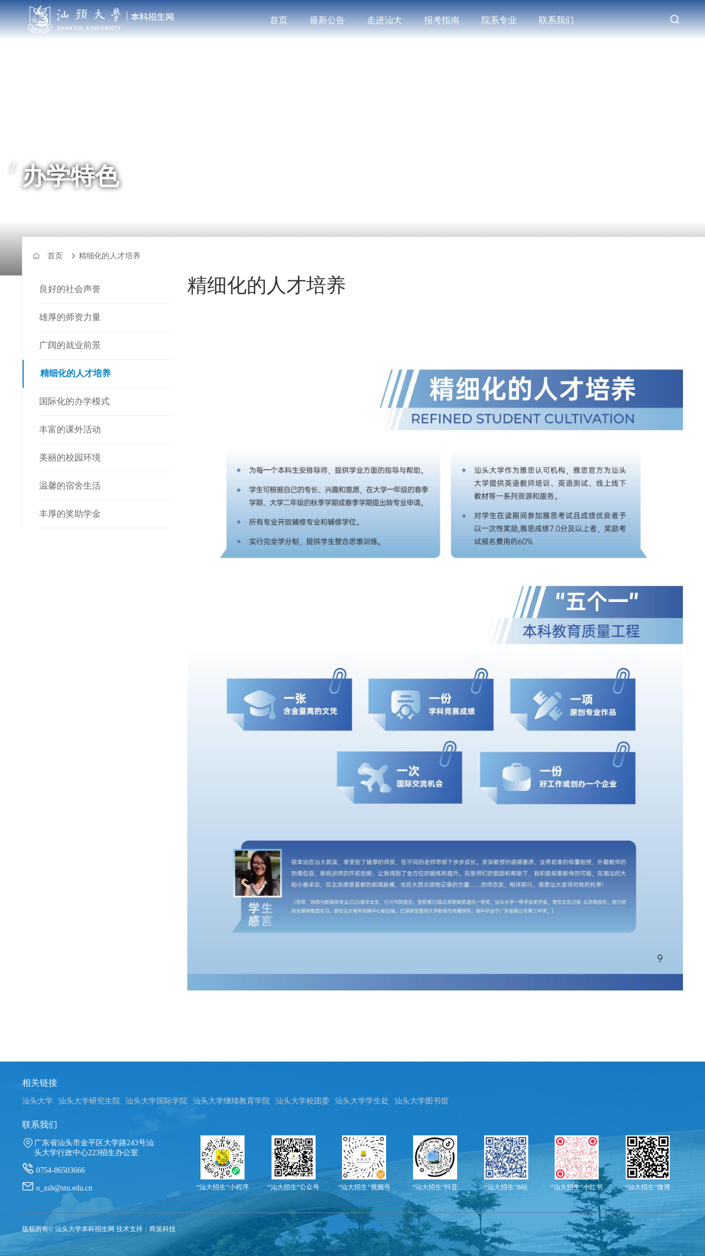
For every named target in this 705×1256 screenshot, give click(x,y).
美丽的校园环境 (70, 457)
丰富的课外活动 (70, 429)
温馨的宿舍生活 (70, 485)
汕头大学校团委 (302, 1101)
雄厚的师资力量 (70, 317)
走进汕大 (384, 20)
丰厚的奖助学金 (70, 513)
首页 (279, 20)
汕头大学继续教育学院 (231, 1101)
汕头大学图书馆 (421, 1101)
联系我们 (556, 20)
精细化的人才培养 (75, 373)
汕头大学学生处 (362, 1101)
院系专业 (499, 20)
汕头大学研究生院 (89, 1101)
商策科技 (162, 1229)
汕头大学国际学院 (156, 1101)
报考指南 (441, 20)
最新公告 (327, 20)
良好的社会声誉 (70, 289)
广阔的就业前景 (70, 345)
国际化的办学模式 (74, 401)
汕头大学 (37, 1101)
